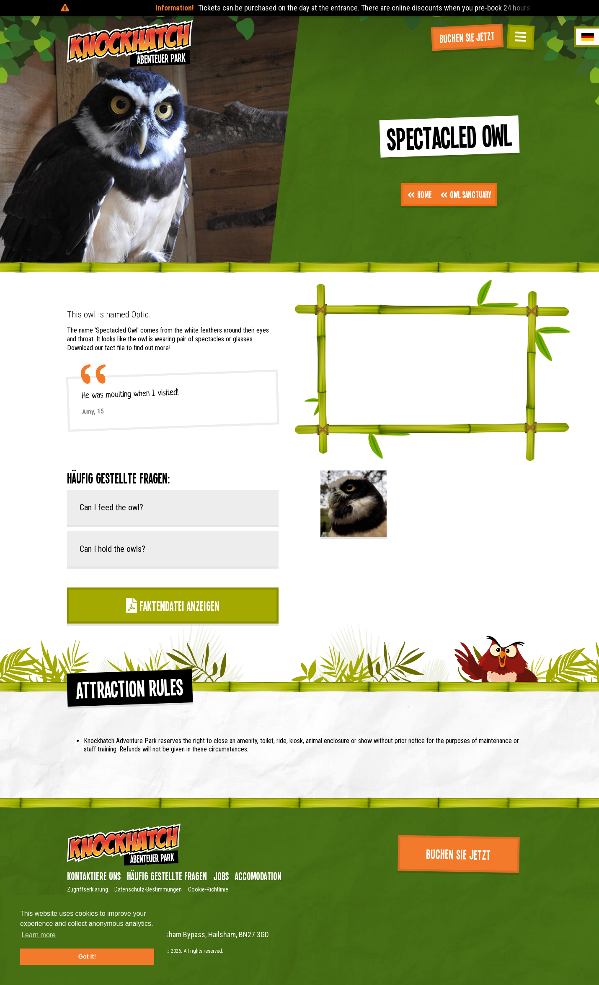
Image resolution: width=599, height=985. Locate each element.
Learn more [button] (38, 934)
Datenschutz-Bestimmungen (148, 889)
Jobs (221, 876)
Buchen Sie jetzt (467, 37)
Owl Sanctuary (465, 194)
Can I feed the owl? (111, 507)
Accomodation (258, 876)
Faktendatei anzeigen (172, 606)
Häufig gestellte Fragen (167, 876)
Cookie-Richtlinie (208, 889)
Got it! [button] (87, 956)
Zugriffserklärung (87, 889)
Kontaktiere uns (94, 876)
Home (420, 194)
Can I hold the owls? (112, 549)
